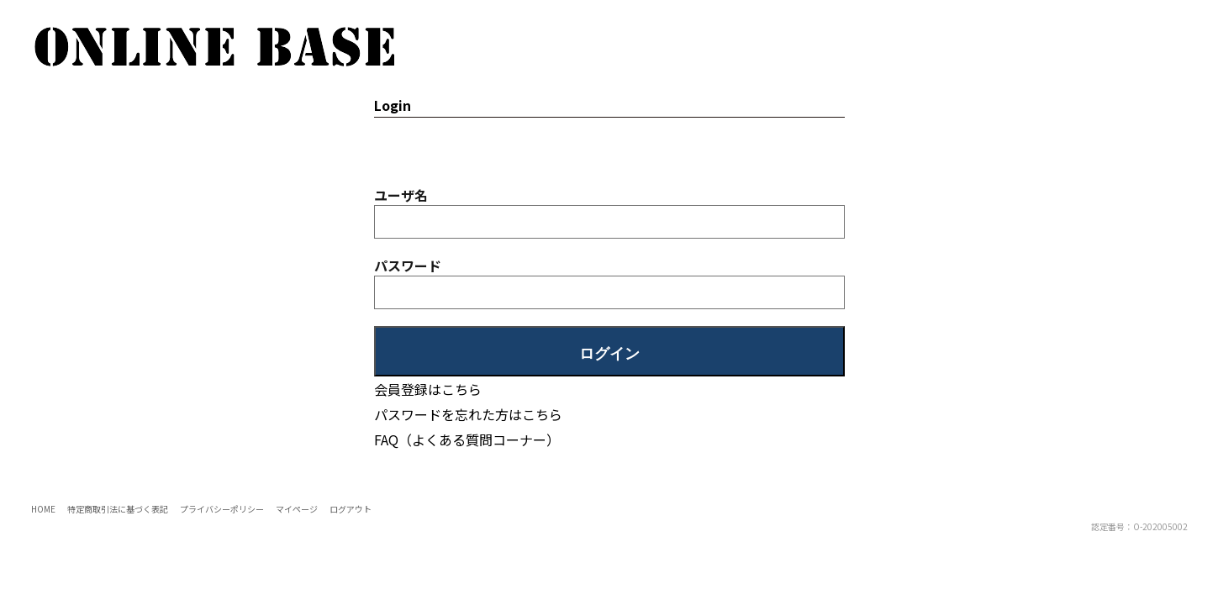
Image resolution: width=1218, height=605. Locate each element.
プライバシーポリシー (222, 508)
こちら (542, 414)
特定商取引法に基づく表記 (117, 508)
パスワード (407, 265)
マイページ (297, 508)
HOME (43, 508)
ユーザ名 (401, 195)
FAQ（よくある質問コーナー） (467, 439)
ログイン (609, 353)
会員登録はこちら (428, 389)
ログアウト (351, 508)
